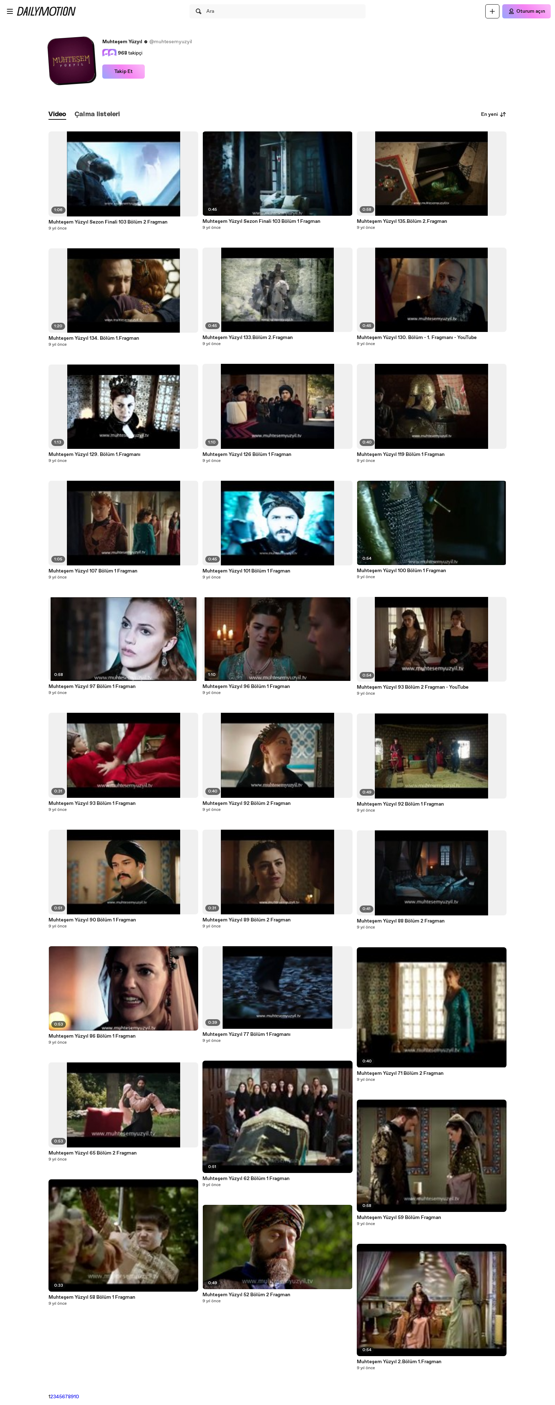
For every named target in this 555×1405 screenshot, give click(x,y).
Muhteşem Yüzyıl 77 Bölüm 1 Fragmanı (246, 1034)
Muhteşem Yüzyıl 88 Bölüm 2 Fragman (401, 921)
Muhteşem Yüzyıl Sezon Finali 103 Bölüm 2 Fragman (107, 222)
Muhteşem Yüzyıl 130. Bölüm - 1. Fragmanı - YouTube (417, 337)
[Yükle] (492, 11)
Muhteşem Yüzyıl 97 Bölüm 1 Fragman (92, 686)
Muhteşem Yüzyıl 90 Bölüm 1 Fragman (92, 920)
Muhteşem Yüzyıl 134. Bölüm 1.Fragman (93, 338)
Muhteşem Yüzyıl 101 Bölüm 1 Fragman (246, 571)
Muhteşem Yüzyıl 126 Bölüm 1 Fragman (246, 454)
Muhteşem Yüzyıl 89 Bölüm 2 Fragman (246, 920)
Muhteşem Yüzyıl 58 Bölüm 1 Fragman (91, 1297)
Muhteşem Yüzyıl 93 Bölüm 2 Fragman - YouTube (413, 687)
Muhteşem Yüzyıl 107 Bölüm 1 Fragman (92, 571)
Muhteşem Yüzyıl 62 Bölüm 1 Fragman (246, 1178)
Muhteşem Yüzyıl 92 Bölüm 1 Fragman (400, 804)
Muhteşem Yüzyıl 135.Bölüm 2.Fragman (402, 221)
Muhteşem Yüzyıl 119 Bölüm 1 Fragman (401, 454)
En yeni (494, 114)
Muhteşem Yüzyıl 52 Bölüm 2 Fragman (246, 1295)
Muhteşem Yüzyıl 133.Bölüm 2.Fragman (247, 337)
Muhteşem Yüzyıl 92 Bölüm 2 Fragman (246, 803)
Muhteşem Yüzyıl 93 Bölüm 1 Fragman (92, 803)
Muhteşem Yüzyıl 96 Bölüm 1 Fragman (246, 686)
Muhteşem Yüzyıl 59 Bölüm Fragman (399, 1217)
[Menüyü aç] (10, 11)
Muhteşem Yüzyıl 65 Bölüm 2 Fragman (92, 1153)
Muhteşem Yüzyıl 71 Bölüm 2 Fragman (400, 1073)
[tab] (57, 114)
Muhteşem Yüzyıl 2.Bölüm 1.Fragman (399, 1362)
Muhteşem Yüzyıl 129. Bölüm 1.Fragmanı (94, 454)
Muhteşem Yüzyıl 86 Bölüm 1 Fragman (92, 1036)
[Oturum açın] (526, 11)
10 (76, 1397)
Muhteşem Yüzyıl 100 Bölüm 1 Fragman (401, 571)
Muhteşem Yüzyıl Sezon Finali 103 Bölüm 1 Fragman (261, 221)
